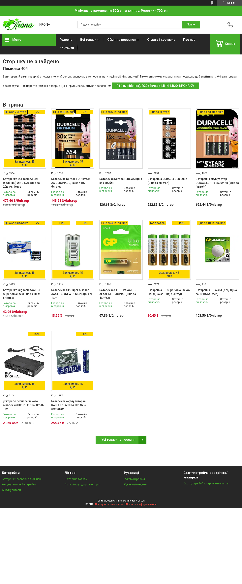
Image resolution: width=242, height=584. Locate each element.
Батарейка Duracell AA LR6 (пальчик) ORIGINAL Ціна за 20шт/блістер (21, 182)
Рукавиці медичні (135, 484)
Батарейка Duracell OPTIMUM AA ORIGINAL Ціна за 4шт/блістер (70, 182)
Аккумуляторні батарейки (19, 484)
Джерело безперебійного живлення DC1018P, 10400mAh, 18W (23, 405)
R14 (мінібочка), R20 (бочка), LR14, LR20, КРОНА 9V (155, 86)
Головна (66, 40)
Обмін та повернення (123, 40)
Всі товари (88, 40)
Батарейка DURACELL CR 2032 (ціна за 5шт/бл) (167, 180)
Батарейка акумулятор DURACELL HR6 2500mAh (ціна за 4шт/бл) (217, 182)
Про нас (189, 40)
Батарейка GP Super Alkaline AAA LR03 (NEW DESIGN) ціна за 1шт (72, 293)
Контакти (67, 48)
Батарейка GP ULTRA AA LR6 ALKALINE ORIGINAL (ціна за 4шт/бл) (117, 293)
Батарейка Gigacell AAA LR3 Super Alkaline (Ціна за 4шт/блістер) (21, 293)
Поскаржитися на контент (109, 504)
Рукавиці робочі (134, 479)
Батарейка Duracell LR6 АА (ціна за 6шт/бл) (120, 180)
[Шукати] (191, 24)
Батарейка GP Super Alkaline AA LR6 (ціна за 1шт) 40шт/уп (169, 292)
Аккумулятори (11, 490)
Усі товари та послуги (118, 439)
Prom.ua (140, 500)
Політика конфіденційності (141, 504)
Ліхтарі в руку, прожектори (82, 484)
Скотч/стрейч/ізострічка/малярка (206, 483)
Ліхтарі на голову (76, 479)
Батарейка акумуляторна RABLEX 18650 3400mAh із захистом (68, 405)
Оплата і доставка (161, 40)
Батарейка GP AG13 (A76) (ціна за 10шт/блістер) (216, 292)
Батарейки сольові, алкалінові (22, 479)
